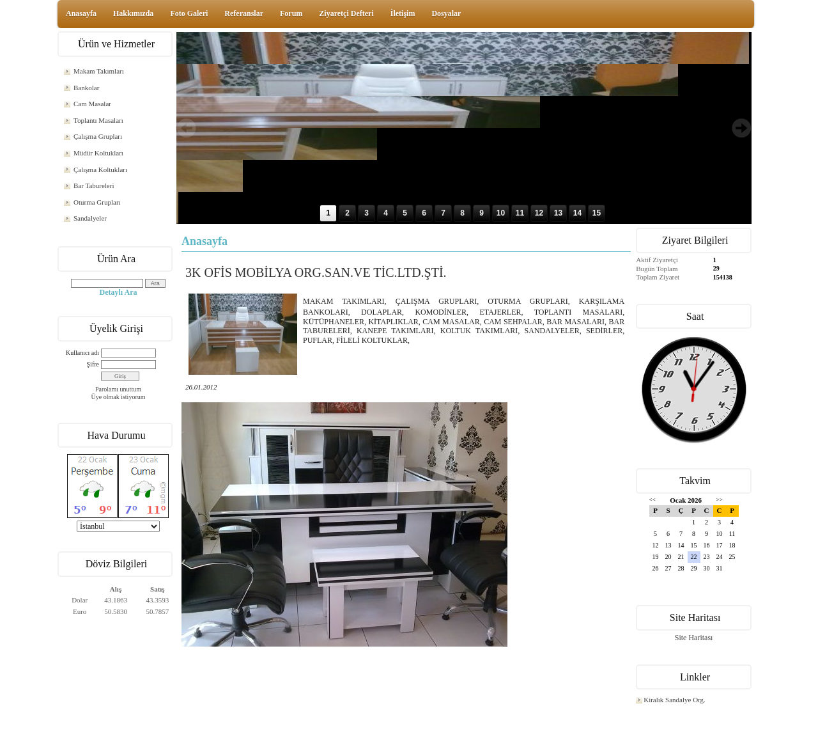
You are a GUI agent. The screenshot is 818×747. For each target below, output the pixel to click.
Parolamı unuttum (118, 389)
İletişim (402, 13)
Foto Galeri (189, 13)
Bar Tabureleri (93, 185)
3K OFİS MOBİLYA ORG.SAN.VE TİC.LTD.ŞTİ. (316, 272)
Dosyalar (446, 13)
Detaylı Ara (118, 292)
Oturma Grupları (97, 202)
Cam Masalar (92, 103)
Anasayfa (81, 13)
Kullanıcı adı (82, 352)
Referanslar (243, 13)
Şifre (93, 364)
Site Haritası (694, 637)
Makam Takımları (98, 71)
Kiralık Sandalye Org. (675, 700)
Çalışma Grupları (97, 136)
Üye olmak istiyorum (118, 396)
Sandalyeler (90, 218)
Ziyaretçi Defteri (346, 13)
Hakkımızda (133, 13)
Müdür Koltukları (98, 153)
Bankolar (86, 87)
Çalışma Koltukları (100, 169)
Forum (291, 13)
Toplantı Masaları (98, 120)
